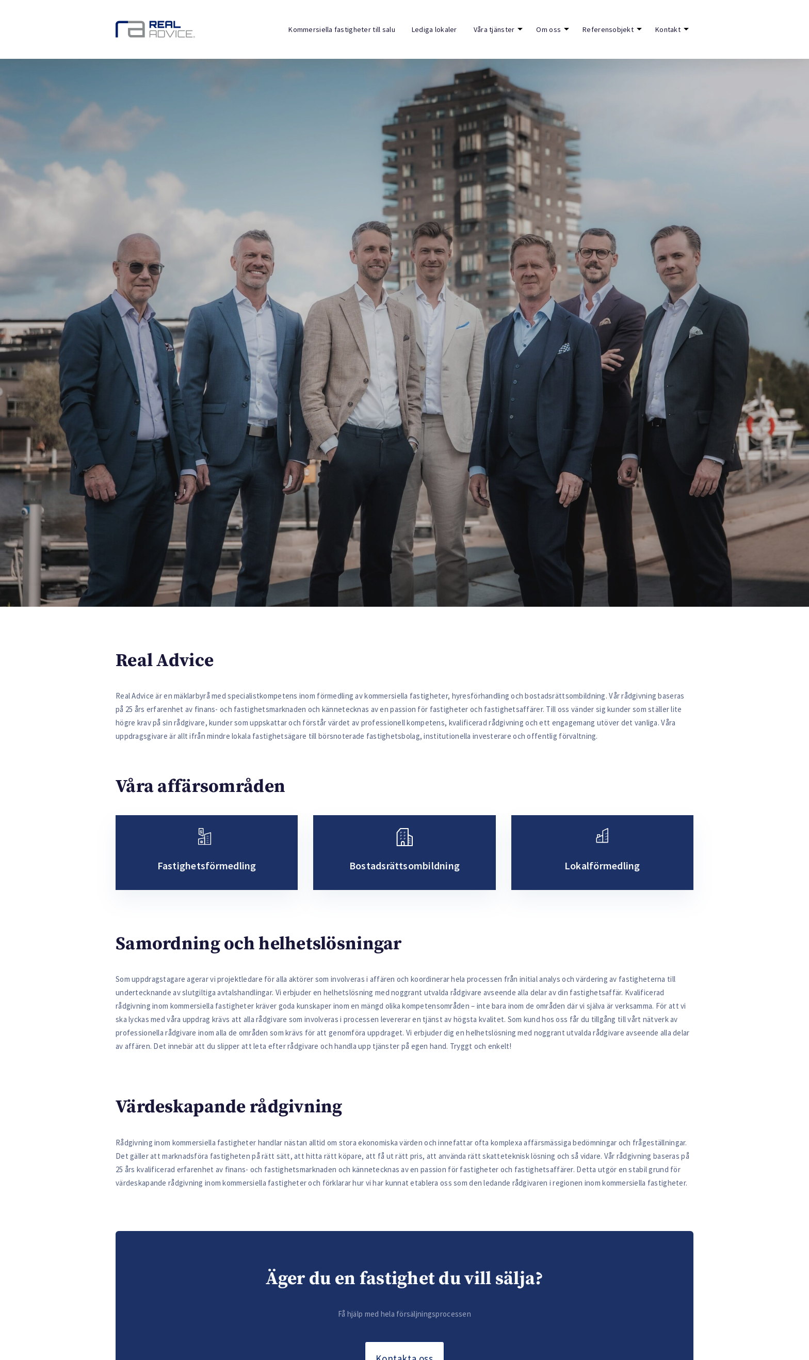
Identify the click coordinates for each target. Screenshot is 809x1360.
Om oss (548, 29)
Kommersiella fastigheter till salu (341, 29)
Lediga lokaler (434, 29)
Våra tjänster (494, 29)
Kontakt (668, 29)
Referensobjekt (608, 29)
